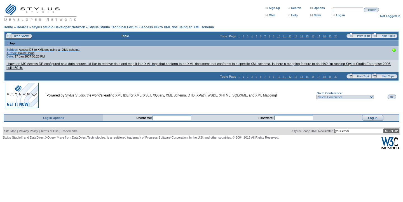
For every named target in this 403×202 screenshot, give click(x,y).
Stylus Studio (75, 95)
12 (290, 36)
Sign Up (274, 8)
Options (319, 8)
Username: (144, 118)
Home (8, 27)
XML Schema (176, 95)
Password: (267, 118)
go (391, 96)
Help (294, 15)
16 (312, 36)
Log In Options (53, 118)
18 (324, 36)
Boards (22, 27)
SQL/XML (239, 95)
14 (301, 36)
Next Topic (388, 36)
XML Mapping (265, 95)
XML (137, 95)
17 (318, 36)
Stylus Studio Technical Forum (112, 27)
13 (295, 36)
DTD (191, 95)
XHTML (225, 95)
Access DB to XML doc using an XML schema (177, 27)
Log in (340, 15)
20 (335, 36)
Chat (272, 15)
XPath (201, 95)
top (10, 43)
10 (278, 36)
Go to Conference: (330, 93)
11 (284, 36)
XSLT (147, 95)
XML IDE (122, 95)
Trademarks (69, 131)
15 (307, 36)
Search (296, 8)
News (317, 15)
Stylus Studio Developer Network (58, 27)
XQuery (158, 95)
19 (330, 36)
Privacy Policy (28, 131)
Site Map (10, 131)
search (372, 9)
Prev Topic (363, 36)
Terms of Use (50, 131)
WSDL (212, 95)
